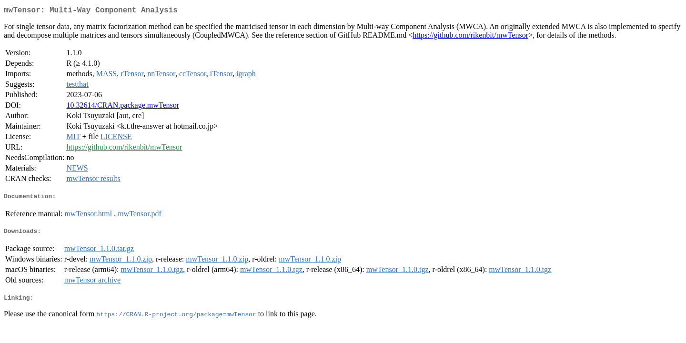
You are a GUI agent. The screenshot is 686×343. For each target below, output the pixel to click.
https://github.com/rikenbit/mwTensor (470, 37)
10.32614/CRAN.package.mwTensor (122, 107)
